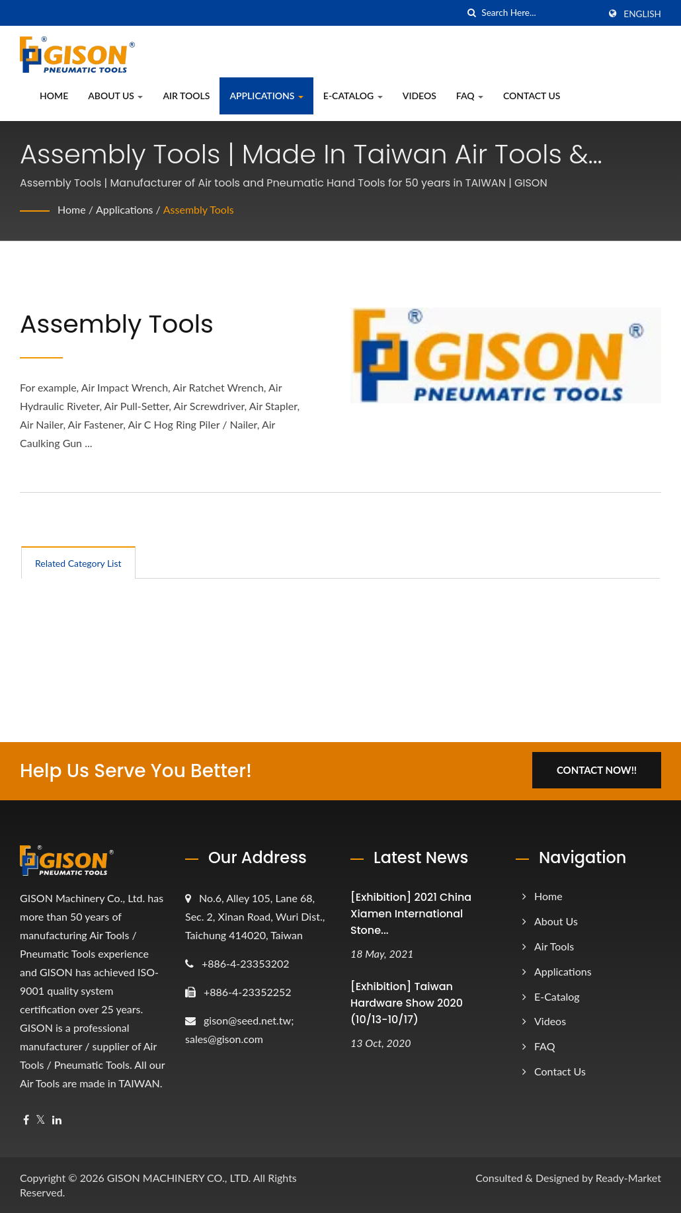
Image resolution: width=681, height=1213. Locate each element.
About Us (115, 95)
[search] (471, 13)
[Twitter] (41, 1120)
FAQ (469, 95)
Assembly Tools (198, 209)
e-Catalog (353, 95)
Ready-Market (628, 1177)
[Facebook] (26, 1120)
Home (54, 95)
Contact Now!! (597, 770)
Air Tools (186, 95)
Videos (419, 95)
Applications (266, 95)
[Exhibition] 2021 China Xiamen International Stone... (410, 914)
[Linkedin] (56, 1120)
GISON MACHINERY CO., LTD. (179, 1177)
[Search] (540, 13)
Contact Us (532, 95)
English (642, 14)
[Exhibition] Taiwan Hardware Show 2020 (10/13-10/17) (406, 1003)
